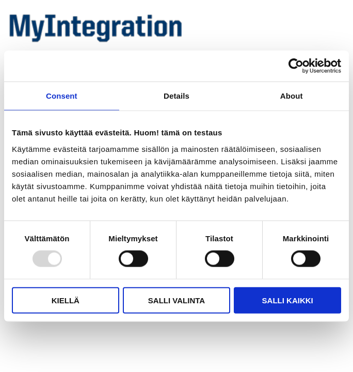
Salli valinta (176, 300)
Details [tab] (176, 95)
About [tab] (291, 95)
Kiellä (65, 300)
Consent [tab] (61, 95)
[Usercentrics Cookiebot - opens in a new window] (296, 66)
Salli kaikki (287, 300)
